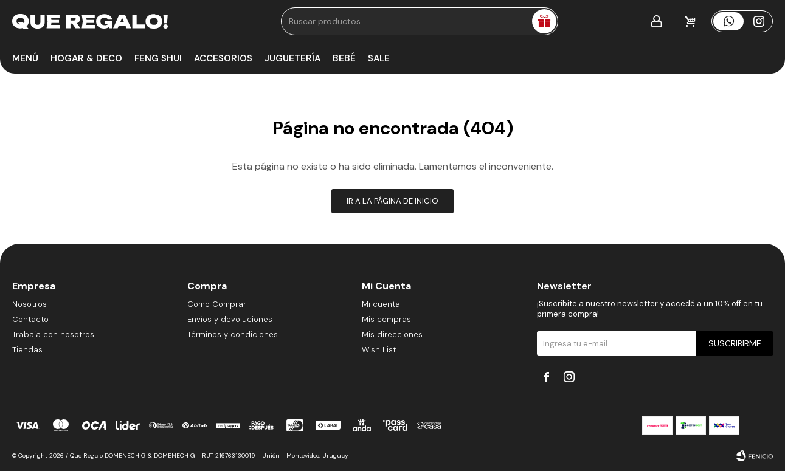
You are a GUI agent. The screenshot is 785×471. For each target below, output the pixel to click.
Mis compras (386, 319)
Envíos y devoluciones (229, 319)
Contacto (30, 319)
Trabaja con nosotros (53, 334)
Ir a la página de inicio (392, 201)
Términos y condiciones (232, 334)
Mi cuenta (381, 304)
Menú (25, 58)
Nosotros (29, 304)
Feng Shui (158, 58)
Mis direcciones (392, 334)
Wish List (379, 350)
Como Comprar (216, 304)
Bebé (344, 58)
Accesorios (223, 58)
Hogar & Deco (86, 58)
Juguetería (292, 58)
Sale (379, 58)
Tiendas (27, 350)
